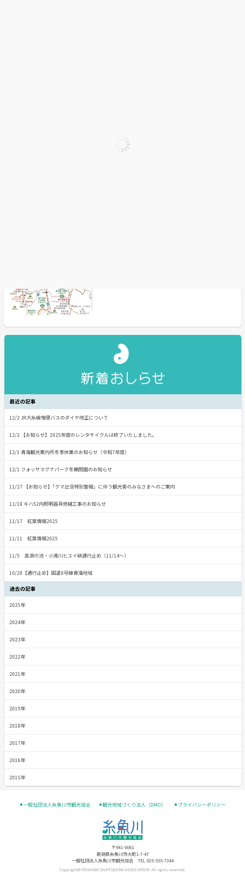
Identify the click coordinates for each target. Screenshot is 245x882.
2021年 (17, 673)
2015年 (17, 777)
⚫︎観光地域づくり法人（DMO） (132, 804)
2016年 (17, 759)
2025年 (17, 604)
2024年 (17, 621)
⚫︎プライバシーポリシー (200, 804)
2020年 (17, 690)
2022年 (17, 656)
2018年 (17, 725)
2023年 (17, 639)
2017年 (17, 742)
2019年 (17, 708)
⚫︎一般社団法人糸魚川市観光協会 (54, 804)
